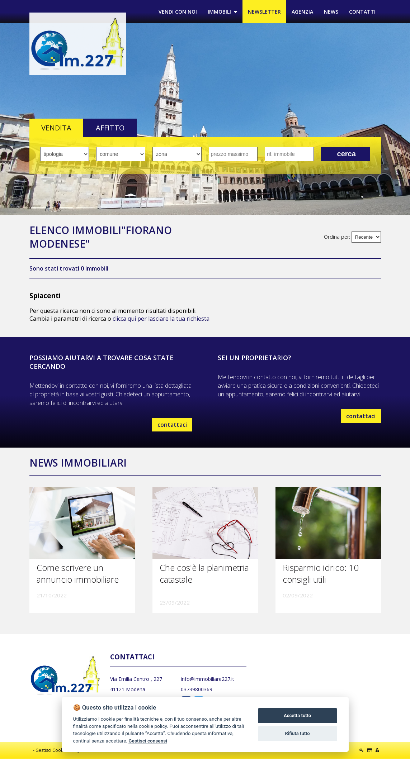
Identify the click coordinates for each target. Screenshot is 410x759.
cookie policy (153, 726)
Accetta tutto (297, 715)
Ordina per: (337, 237)
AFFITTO (110, 128)
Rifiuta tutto (297, 733)
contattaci (172, 425)
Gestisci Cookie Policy (58, 751)
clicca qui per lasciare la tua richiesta (161, 319)
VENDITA (56, 128)
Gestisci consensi (147, 741)
